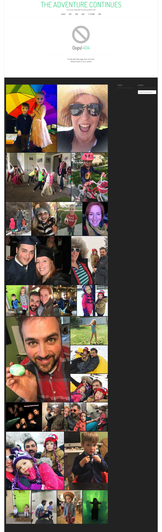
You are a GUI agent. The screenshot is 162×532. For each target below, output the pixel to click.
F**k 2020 (91, 14)
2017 (70, 14)
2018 (76, 14)
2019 (83, 14)
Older (63, 14)
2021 (99, 14)
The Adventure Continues (81, 4)
